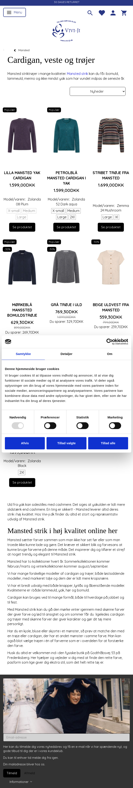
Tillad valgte (66, 443)
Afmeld (29, 773)
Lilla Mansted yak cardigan (22, 175)
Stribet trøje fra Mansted (111, 175)
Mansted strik (77, 74)
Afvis (25, 443)
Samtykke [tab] (23, 354)
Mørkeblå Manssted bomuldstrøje (22, 310)
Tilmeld (12, 773)
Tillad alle (108, 443)
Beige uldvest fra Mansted (111, 307)
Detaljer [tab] (66, 354)
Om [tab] (109, 354)
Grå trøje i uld (66, 304)
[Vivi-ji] (66, 30)
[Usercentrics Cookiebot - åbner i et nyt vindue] (109, 341)
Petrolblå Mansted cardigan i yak (66, 178)
